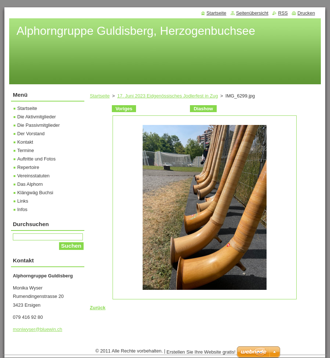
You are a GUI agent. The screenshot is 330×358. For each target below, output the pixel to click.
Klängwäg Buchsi (35, 192)
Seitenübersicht (252, 13)
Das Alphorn (30, 184)
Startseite (100, 96)
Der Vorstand (31, 133)
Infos (22, 209)
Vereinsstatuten (33, 175)
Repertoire (28, 167)
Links (22, 201)
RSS (282, 13)
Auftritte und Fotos (36, 159)
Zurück (98, 307)
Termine (25, 150)
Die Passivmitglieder (38, 125)
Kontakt (25, 142)
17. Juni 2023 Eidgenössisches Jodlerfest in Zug (167, 96)
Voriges (123, 108)
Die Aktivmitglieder (36, 116)
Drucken (306, 13)
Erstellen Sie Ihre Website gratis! (200, 352)
